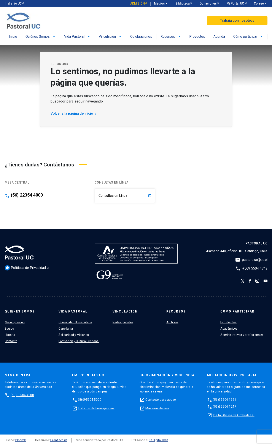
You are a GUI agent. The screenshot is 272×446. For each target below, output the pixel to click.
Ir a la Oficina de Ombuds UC (234, 415)
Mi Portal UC (236, 3)
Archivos (172, 322)
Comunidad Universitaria (75, 322)
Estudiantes (228, 322)
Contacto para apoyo (160, 399)
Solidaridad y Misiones (74, 335)
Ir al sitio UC (13, 3)
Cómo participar (248, 37)
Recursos (171, 37)
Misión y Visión (15, 322)
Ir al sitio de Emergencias (96, 408)
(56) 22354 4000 (27, 195)
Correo (260, 4)
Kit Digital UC (157, 440)
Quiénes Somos (40, 37)
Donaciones (208, 3)
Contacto (11, 341)
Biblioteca (182, 3)
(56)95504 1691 (224, 399)
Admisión (137, 3)
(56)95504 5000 (89, 399)
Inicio (13, 37)
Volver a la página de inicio (74, 113)
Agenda (219, 37)
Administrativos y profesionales (242, 335)
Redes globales (123, 322)
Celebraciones (141, 37)
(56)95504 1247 (224, 406)
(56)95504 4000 (22, 395)
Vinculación (110, 37)
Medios (161, 4)
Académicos (228, 328)
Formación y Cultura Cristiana (79, 341)
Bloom (19, 440)
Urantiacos (57, 440)
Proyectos (197, 37)
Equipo (9, 328)
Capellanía (66, 328)
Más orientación (157, 408)
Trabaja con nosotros (237, 20)
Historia (10, 335)
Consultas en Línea (125, 196)
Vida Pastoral (77, 37)
